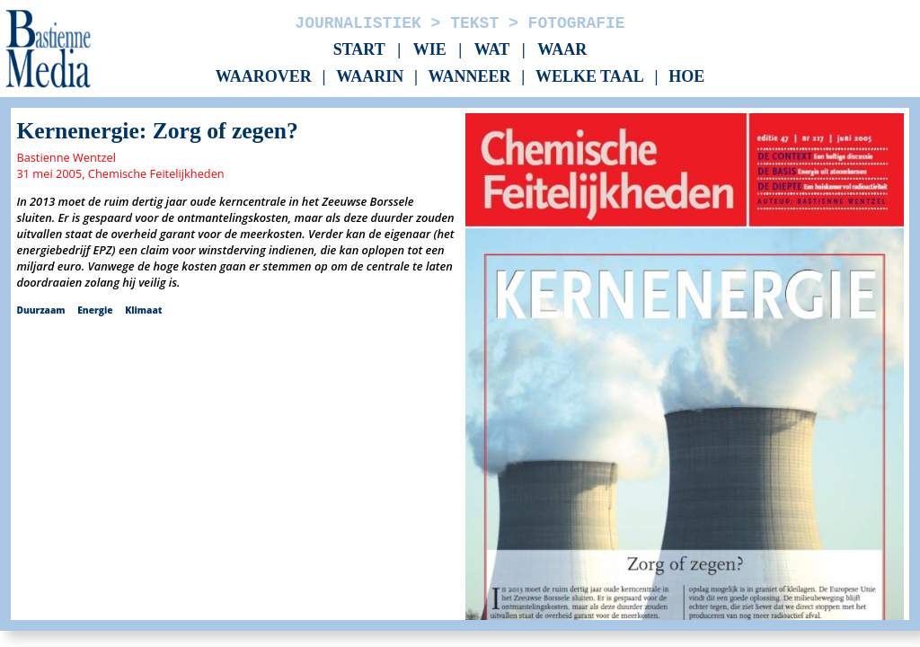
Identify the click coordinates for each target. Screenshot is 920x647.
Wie (430, 49)
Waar (562, 49)
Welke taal (589, 77)
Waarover (264, 77)
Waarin (369, 77)
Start (359, 49)
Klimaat (143, 310)
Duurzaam (40, 310)
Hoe (686, 77)
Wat (492, 49)
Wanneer (470, 77)
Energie (94, 310)
